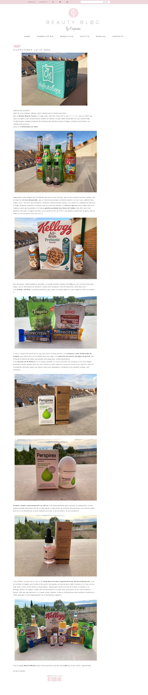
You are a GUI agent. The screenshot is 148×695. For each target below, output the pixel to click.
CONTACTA (43, 2)
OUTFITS (84, 36)
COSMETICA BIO (45, 36)
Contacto (118, 36)
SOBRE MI (31, 2)
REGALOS (101, 36)
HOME (27, 36)
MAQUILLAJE (67, 36)
